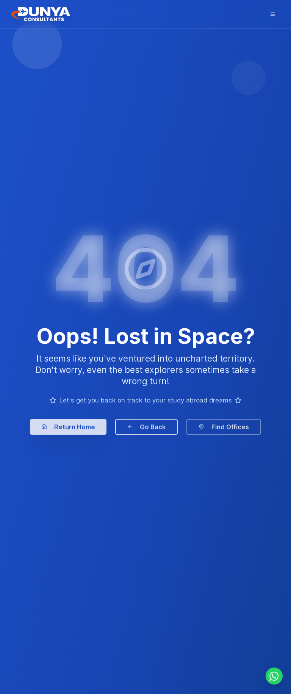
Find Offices (224, 431)
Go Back (146, 431)
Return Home (68, 431)
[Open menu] (273, 14)
